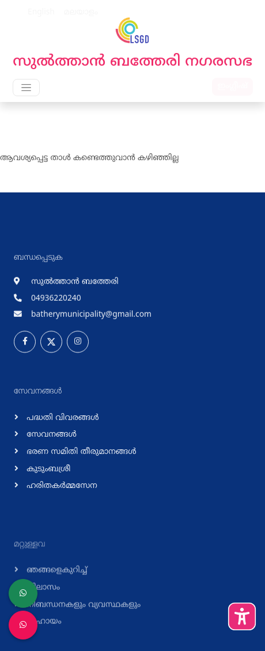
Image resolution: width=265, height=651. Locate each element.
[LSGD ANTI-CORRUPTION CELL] (23, 593)
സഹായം (43, 632)
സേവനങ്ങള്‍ (50, 440)
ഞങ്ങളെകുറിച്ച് (55, 580)
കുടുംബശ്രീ (47, 474)
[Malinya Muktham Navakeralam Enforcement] (23, 625)
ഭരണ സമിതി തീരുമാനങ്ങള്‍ (80, 457)
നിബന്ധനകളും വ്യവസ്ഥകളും (82, 614)
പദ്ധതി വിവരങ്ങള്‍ (61, 423)
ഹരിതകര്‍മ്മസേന (60, 492)
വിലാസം (42, 597)
